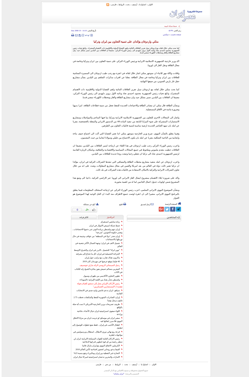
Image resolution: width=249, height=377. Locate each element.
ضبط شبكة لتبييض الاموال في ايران (104, 225)
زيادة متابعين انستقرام (110, 222)
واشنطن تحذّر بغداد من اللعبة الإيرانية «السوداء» (99, 280)
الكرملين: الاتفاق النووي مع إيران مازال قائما (101, 345)
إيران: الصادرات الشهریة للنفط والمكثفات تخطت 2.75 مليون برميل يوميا (96, 299)
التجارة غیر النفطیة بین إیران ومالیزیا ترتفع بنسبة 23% (96, 353)
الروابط (120, 4)
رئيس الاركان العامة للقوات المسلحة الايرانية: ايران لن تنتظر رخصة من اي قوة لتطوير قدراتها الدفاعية (96, 340)
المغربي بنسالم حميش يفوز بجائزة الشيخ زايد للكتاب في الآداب (97, 270)
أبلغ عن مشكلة (89, 204)
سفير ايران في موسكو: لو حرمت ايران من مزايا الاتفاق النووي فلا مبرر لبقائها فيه (96, 319)
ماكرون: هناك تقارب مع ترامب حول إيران (102, 257)
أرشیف (133, 4)
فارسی (112, 4)
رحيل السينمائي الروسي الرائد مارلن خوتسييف (99, 265)
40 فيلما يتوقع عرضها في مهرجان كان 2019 (101, 261)
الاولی (149, 4)
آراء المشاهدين (171, 217)
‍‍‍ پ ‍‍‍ (85, 35)
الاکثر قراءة (82, 217)
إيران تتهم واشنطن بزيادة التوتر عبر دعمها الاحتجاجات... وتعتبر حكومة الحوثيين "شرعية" (96, 231)
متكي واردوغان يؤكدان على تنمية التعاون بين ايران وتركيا (124, 41)
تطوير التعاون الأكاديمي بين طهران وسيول (101, 276)
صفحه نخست (174, 34)
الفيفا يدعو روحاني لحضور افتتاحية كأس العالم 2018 (97, 349)
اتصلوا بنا (141, 4)
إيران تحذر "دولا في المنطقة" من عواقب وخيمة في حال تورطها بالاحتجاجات (96, 238)
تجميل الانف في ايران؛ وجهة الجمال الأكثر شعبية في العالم (97, 244)
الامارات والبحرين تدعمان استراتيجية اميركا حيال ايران (96, 357)
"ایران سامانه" (117, 374)
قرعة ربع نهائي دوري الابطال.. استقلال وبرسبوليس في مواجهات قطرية (96, 333)
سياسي (164, 34)
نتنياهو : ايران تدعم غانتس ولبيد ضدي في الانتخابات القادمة (98, 292)
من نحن (106, 364)
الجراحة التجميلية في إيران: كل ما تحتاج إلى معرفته (97, 254)
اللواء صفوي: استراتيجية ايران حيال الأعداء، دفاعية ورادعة (98, 312)
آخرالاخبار (109, 217)
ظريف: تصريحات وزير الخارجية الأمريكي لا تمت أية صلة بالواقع (96, 306)
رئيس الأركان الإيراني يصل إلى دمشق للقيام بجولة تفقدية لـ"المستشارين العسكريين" (98, 285)
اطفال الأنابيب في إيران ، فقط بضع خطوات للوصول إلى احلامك (96, 326)
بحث (126, 4)
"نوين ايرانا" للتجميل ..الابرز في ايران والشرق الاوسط (96, 250)
